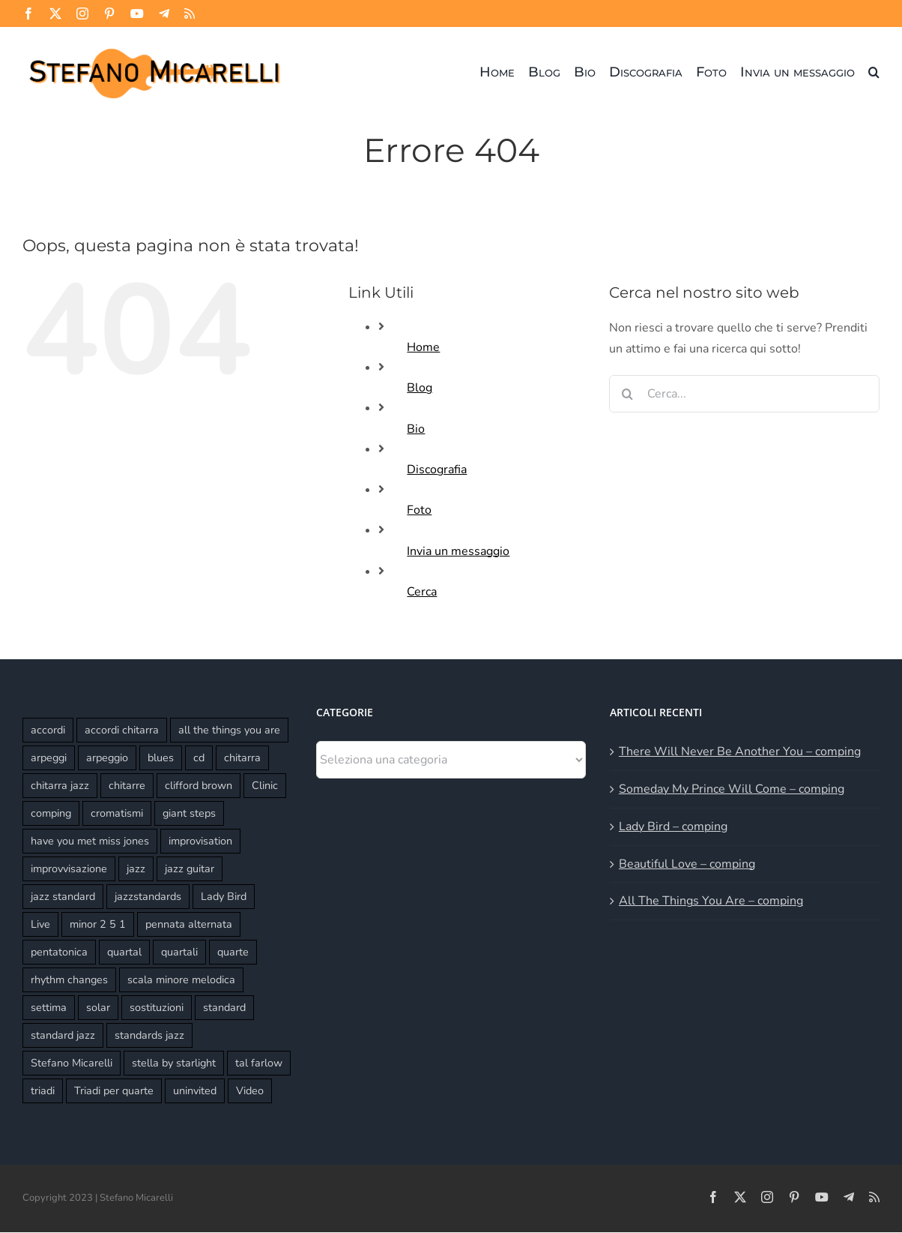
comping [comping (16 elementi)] (51, 813)
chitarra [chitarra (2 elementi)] (242, 757)
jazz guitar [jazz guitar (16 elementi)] (189, 868)
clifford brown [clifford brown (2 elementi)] (198, 785)
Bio (416, 429)
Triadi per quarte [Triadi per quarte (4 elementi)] (114, 1090)
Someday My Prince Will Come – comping (731, 789)
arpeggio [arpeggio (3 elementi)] (107, 757)
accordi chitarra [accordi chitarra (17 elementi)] (122, 729)
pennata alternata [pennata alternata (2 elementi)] (188, 924)
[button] (874, 72)
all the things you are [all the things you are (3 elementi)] (229, 729)
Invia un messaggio (458, 551)
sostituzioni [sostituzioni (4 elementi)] (157, 1007)
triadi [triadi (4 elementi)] (43, 1090)
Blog (419, 388)
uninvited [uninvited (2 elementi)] (195, 1090)
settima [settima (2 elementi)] (49, 1007)
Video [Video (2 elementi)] (250, 1090)
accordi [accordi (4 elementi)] (48, 729)
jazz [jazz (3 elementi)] (136, 868)
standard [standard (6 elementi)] (224, 1007)
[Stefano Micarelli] (153, 46)
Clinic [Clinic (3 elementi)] (265, 785)
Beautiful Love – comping (687, 864)
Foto (419, 510)
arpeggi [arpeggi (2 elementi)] (49, 757)
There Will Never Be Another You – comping (740, 751)
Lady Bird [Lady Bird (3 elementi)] (223, 896)
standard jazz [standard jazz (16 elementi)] (63, 1035)
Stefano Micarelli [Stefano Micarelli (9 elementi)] (71, 1062)
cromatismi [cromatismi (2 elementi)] (117, 813)
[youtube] (137, 14)
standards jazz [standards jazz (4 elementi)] (149, 1035)
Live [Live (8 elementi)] (40, 924)
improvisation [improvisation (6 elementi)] (200, 840)
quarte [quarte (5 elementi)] (233, 951)
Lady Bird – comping (673, 826)
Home (423, 347)
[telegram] (164, 14)
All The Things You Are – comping (711, 900)
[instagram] (82, 14)
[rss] (189, 14)
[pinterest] (109, 14)
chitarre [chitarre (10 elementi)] (127, 785)
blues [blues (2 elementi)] (161, 757)
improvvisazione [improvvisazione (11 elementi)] (69, 868)
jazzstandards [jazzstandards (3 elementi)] (148, 896)
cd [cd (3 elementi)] (199, 757)
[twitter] (55, 14)
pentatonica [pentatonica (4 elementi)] (59, 951)
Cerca (422, 592)
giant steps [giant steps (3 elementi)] (189, 813)
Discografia (437, 469)
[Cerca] (628, 393)
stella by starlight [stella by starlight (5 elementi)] (174, 1062)
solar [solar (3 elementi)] (98, 1007)
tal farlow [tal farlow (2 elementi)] (258, 1062)
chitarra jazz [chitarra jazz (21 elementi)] (60, 785)
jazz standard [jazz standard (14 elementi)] (63, 896)
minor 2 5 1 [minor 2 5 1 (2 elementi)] (98, 924)
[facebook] (28, 14)
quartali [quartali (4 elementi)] (179, 951)
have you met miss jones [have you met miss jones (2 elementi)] (90, 840)
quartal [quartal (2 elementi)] (124, 951)
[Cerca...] (744, 393)
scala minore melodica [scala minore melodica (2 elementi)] (181, 979)
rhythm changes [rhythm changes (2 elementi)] (69, 979)
